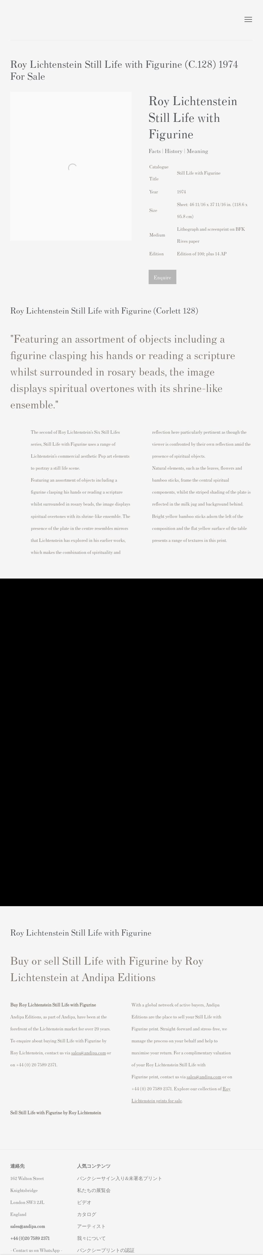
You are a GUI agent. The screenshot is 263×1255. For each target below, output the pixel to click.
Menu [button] (247, 20)
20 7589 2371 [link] (37, 1238)
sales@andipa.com (88, 1052)
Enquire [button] (162, 277)
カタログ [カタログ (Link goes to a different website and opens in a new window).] (86, 1214)
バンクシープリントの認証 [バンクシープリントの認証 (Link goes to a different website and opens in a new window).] (106, 1250)
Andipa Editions (34, 20)
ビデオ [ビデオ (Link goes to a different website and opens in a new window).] (84, 1202)
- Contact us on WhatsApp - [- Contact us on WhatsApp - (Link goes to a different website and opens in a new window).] (36, 1250)
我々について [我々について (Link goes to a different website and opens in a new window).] (91, 1238)
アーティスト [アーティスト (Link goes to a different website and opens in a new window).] (91, 1226)
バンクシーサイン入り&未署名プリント (119, 1178)
